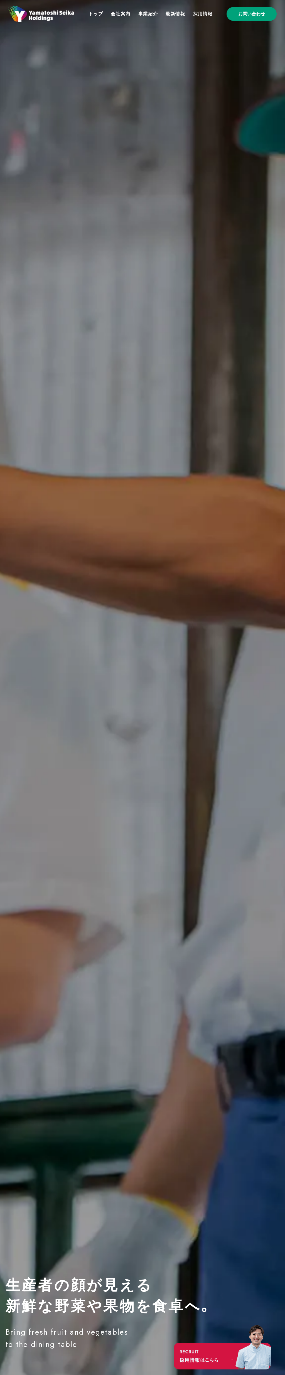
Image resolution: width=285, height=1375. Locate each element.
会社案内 (120, 13)
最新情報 (175, 13)
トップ (96, 13)
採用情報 (203, 13)
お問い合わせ (251, 13)
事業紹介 (148, 13)
